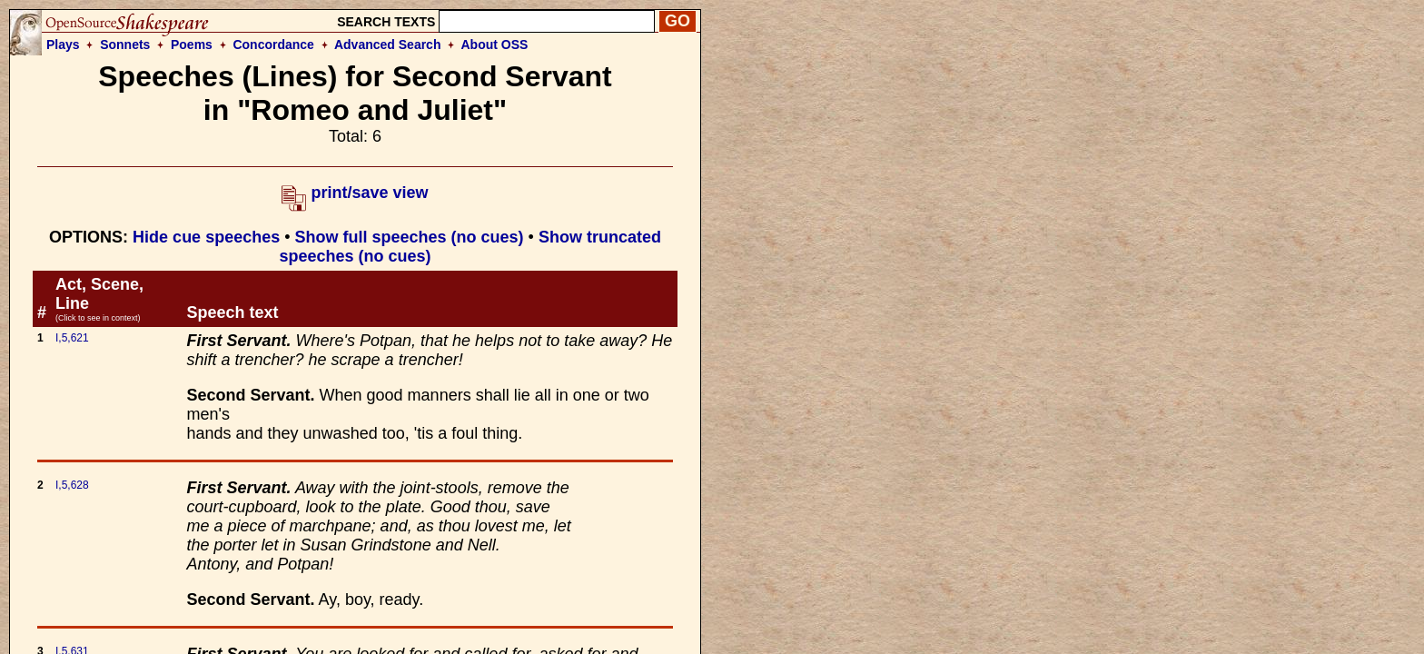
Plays (63, 44)
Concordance (272, 44)
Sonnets (125, 44)
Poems (192, 44)
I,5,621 (72, 338)
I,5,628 (72, 485)
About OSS (495, 44)
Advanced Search (387, 44)
